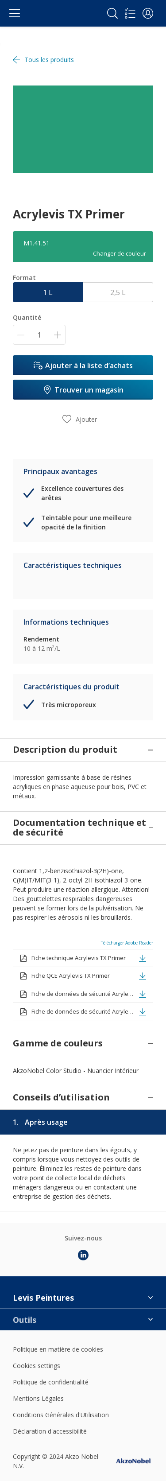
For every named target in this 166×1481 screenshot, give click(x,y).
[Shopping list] (130, 13)
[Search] (112, 13)
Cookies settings (36, 1331)
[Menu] (14, 13)
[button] (148, 13)
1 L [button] (48, 292)
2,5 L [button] (118, 292)
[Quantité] (39, 335)
